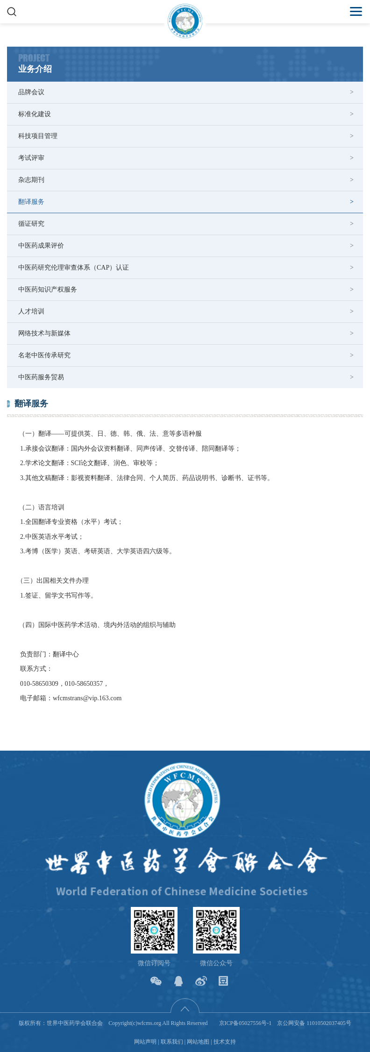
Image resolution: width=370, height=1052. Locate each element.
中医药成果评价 (41, 245)
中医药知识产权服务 (47, 289)
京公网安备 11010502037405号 (314, 1023)
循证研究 (31, 223)
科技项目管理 (37, 135)
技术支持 (224, 1041)
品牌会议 (31, 92)
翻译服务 (31, 201)
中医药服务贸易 (41, 377)
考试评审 (31, 157)
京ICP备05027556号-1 (245, 1023)
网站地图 (198, 1041)
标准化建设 (34, 114)
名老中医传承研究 (44, 355)
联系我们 (172, 1041)
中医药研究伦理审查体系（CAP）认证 (73, 267)
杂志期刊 (31, 179)
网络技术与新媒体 (44, 333)
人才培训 (31, 311)
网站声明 (145, 1041)
